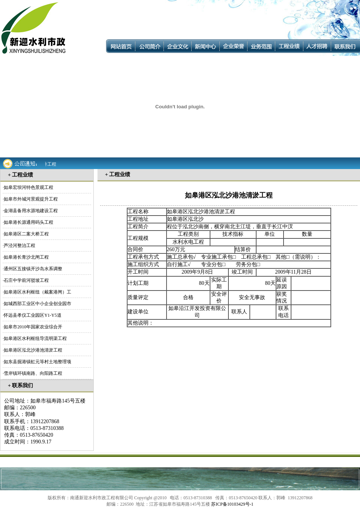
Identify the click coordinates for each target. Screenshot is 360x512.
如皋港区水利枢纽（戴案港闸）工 (37, 292)
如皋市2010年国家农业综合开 (33, 326)
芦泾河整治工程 (19, 245)
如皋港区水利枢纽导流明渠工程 (35, 338)
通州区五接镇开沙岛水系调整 (33, 268)
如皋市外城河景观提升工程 (31, 199)
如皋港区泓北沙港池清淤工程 (33, 350)
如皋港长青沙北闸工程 (26, 257)
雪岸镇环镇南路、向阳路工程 (33, 373)
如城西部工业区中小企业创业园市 (37, 303)
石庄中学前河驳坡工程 (26, 280)
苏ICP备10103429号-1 (232, 504)
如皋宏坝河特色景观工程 (28, 187)
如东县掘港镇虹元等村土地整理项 (37, 361)
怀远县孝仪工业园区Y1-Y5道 (32, 315)
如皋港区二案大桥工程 (26, 234)
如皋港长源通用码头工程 (28, 222)
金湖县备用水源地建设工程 (31, 210)
